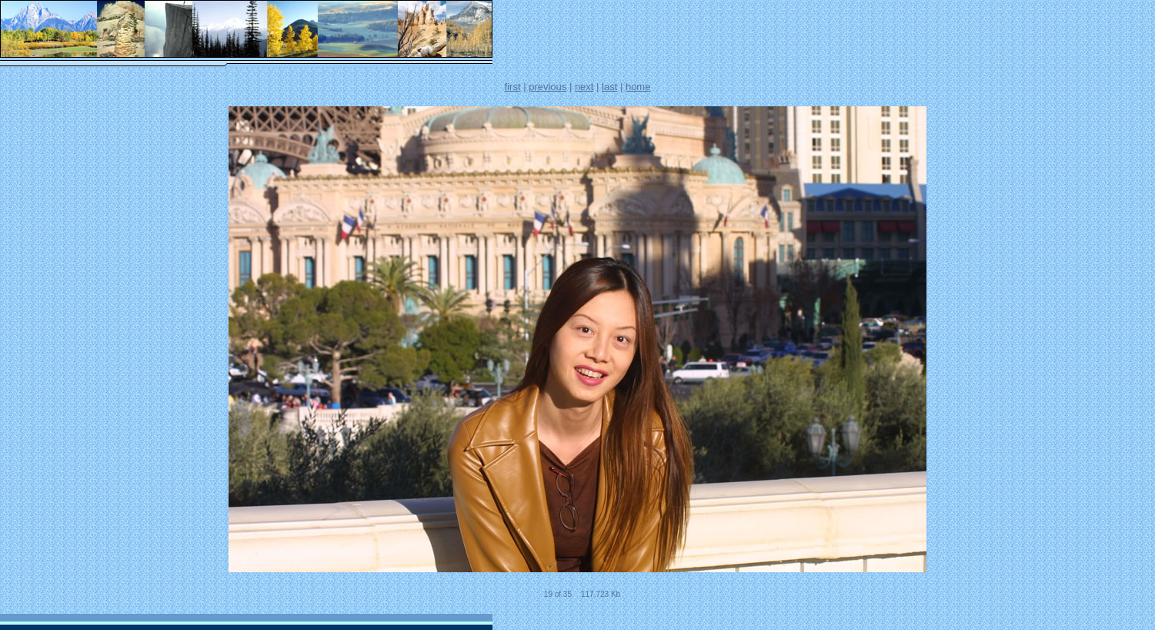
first (513, 86)
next (584, 86)
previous (547, 86)
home (638, 86)
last (609, 86)
